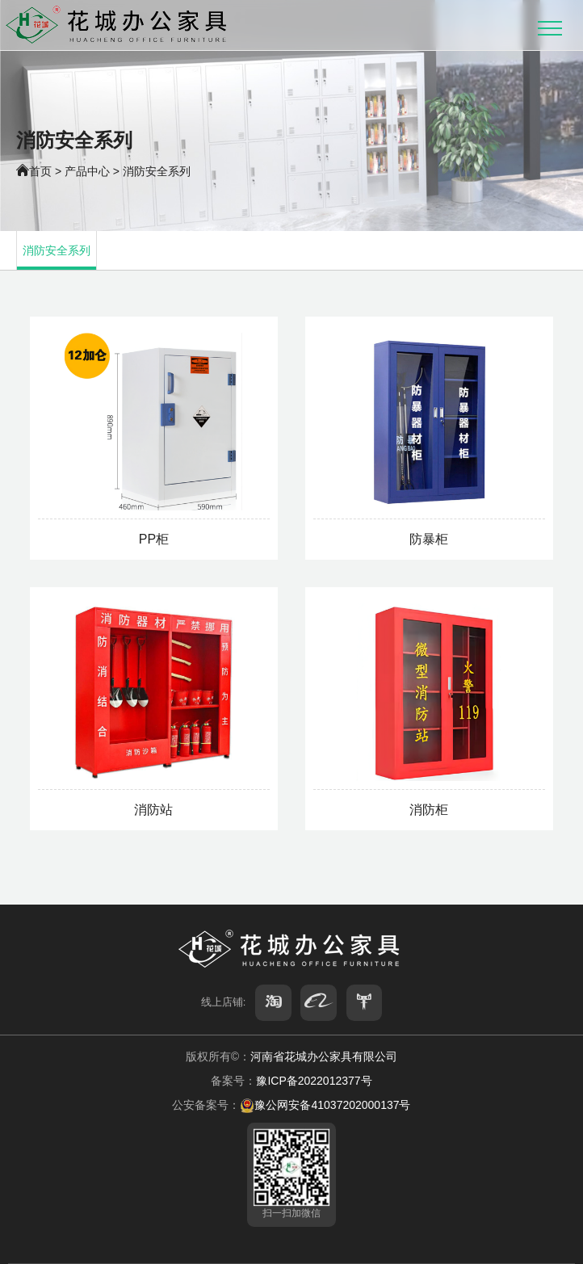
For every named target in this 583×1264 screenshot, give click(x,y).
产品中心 (87, 171)
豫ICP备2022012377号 (313, 1080)
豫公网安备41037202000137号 (325, 1104)
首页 (40, 171)
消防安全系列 (157, 171)
